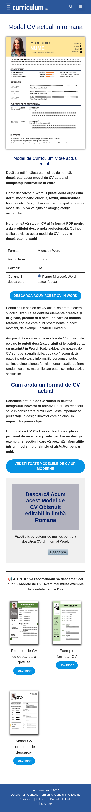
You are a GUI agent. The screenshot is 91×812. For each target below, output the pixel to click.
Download (24, 671)
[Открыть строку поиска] (71, 7)
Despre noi (18, 794)
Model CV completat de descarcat (24, 746)
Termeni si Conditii (52, 794)
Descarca (58, 552)
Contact (32, 794)
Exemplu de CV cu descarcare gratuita (24, 656)
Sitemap (46, 803)
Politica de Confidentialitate (54, 799)
